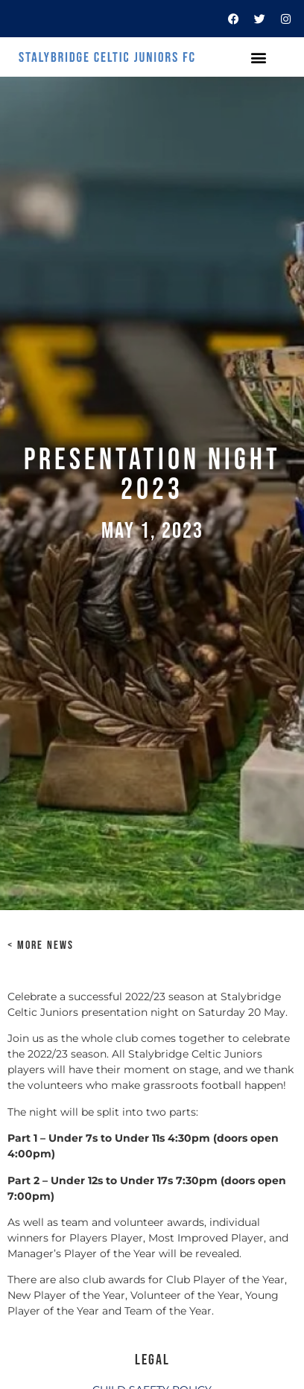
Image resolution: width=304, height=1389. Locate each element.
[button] (259, 57)
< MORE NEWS (40, 945)
